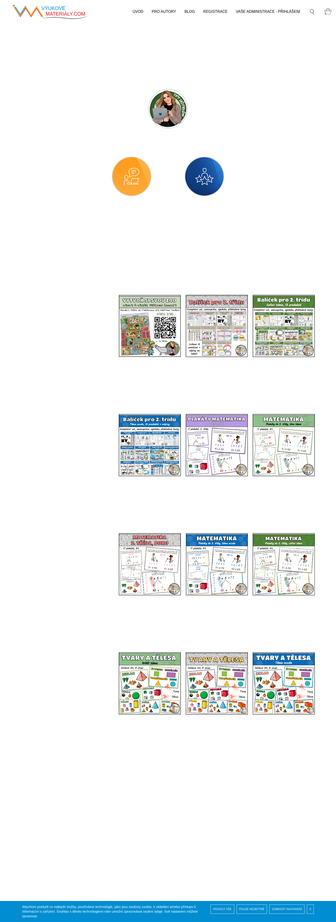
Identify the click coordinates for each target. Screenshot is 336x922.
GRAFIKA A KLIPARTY (46, 599)
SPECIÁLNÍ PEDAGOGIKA (49, 586)
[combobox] (161, 257)
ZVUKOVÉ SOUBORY (45, 639)
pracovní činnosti (46, 522)
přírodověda (41, 470)
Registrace (36, 853)
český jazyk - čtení (47, 252)
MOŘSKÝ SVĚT (40, 626)
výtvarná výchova (46, 509)
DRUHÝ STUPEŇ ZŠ (44, 573)
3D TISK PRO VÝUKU (45, 652)
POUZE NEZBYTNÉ (252, 909)
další (35, 560)
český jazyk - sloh (46, 277)
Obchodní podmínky (43, 872)
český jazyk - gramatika (51, 290)
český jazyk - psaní (47, 265)
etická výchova (44, 547)
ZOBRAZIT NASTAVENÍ (287, 909)
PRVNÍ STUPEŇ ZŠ (43, 239)
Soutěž (32, 844)
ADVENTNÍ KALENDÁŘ (47, 665)
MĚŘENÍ (42, 380)
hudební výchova (46, 496)
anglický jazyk (43, 303)
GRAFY (41, 419)
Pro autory (35, 877)
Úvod (31, 839)
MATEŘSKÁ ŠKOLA (44, 226)
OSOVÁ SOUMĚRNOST (55, 406)
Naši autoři (36, 849)
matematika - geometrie (51, 329)
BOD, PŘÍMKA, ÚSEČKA (56, 367)
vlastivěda (40, 483)
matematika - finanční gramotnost (59, 432)
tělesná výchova (45, 534)
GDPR (32, 863)
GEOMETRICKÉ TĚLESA (56, 355)
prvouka (38, 457)
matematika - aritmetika (51, 316)
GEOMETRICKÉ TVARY (55, 342)
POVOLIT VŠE (222, 909)
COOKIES (35, 867)
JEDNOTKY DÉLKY (51, 393)
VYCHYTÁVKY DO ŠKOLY (49, 613)
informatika (41, 445)
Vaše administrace (42, 858)
